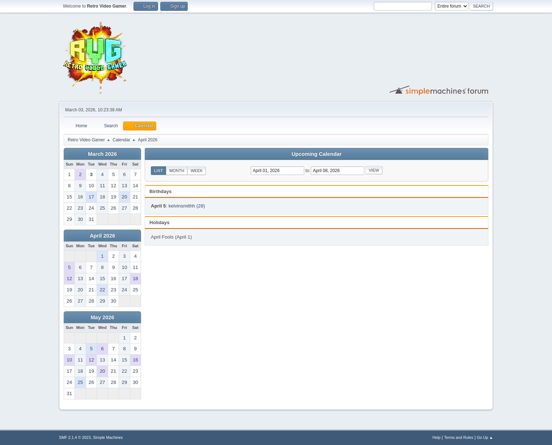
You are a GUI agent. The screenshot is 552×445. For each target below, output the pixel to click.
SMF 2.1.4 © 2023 (75, 437)
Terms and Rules (459, 437)
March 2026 (102, 154)
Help (437, 437)
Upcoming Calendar (316, 154)
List (158, 170)
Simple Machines (108, 437)
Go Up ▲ (485, 437)
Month (176, 170)
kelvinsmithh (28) (187, 206)
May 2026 (102, 317)
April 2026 (102, 236)
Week (197, 170)
